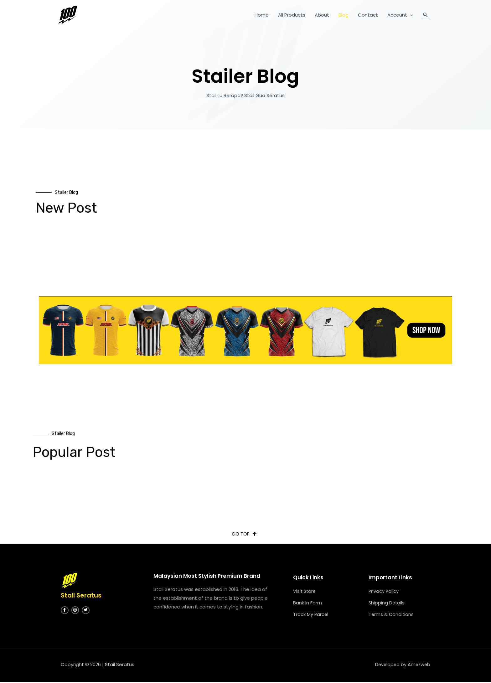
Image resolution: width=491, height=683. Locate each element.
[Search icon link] (425, 15)
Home (262, 15)
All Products (291, 15)
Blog (344, 15)
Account (397, 15)
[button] (244, 534)
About (322, 15)
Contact (368, 15)
